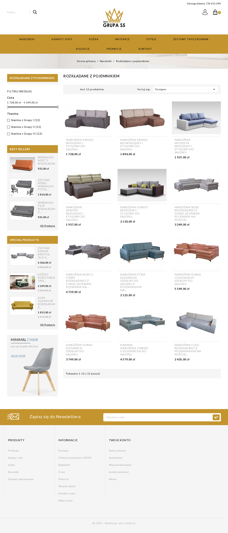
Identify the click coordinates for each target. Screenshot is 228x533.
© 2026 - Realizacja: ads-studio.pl (114, 523)
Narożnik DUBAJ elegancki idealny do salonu (79, 349)
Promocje (114, 48)
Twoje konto (120, 440)
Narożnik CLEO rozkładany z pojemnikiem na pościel (188, 349)
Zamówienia (115, 457)
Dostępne (185, 89)
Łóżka (93, 39)
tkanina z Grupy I (25, 120)
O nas (61, 472)
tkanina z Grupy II (26, 126)
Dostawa (63, 450)
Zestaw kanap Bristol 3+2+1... (44, 252)
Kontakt (145, 48)
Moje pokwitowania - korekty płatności (121, 468)
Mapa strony (65, 500)
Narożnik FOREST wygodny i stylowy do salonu (134, 212)
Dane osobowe (117, 450)
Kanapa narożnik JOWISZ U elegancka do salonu (134, 349)
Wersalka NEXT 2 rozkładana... (49, 160)
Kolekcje (83, 48)
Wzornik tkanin (66, 486)
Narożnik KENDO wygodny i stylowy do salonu (80, 144)
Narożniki (27, 39)
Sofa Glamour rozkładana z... (48, 302)
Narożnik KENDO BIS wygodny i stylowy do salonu (134, 144)
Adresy (113, 479)
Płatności (63, 479)
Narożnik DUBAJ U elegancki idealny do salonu (188, 279)
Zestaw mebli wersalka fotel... (45, 184)
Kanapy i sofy (61, 39)
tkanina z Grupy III (26, 133)
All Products (47, 225)
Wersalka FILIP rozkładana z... (48, 207)
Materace (122, 39)
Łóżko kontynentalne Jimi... (51, 277)
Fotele (152, 39)
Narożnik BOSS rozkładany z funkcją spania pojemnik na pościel (187, 213)
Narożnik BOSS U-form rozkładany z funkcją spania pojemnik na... (80, 281)
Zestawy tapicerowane (191, 39)
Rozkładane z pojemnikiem (32, 78)
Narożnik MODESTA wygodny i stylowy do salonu (184, 146)
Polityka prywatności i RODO (75, 457)
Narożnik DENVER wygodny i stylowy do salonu (75, 213)
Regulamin (64, 464)
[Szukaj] (22, 12)
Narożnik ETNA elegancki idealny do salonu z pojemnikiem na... (132, 282)
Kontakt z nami (66, 493)
